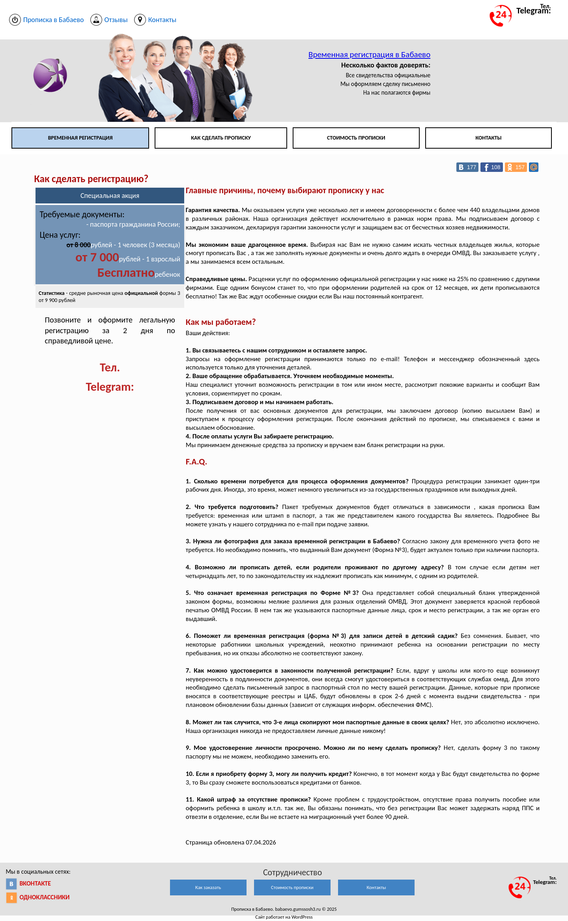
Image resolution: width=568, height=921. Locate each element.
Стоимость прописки (356, 137)
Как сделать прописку (221, 137)
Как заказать (208, 887)
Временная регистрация (80, 137)
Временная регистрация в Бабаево (369, 54)
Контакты (488, 137)
